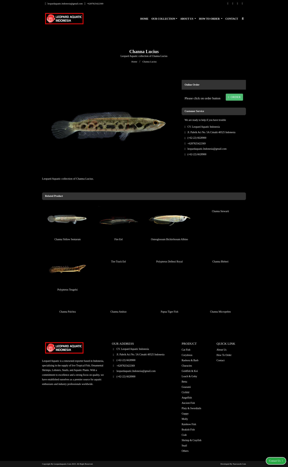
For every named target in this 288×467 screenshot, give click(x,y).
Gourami (186, 387)
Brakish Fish (188, 429)
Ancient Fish (188, 403)
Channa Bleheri (220, 252)
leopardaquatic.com (62, 464)
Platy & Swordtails (191, 408)
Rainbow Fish (189, 424)
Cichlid (185, 392)
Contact (231, 18)
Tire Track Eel (118, 252)
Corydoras (187, 355)
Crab (184, 435)
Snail (184, 445)
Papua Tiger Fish (169, 302)
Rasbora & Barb (190, 360)
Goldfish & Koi (190, 371)
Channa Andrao (119, 302)
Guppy (185, 413)
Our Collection (163, 18)
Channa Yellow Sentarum (67, 229)
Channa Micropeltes (220, 302)
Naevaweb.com (239, 464)
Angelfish (187, 397)
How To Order (209, 18)
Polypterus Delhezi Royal (169, 252)
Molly (185, 419)
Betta (184, 381)
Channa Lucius (149, 61)
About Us (187, 18)
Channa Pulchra (67, 302)
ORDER (234, 97)
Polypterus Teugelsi (67, 280)
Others (185, 451)
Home (144, 18)
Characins (187, 365)
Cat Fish (186, 349)
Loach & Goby (189, 376)
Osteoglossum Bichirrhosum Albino (169, 229)
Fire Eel (118, 229)
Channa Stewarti (220, 201)
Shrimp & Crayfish (191, 440)
